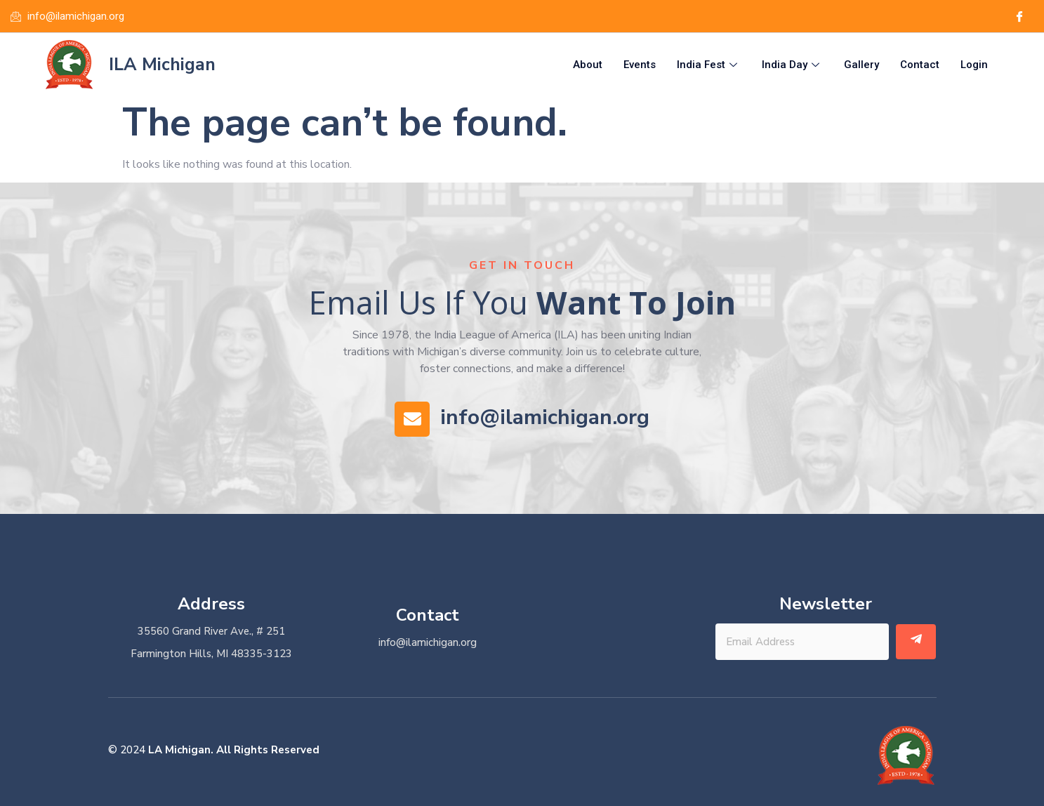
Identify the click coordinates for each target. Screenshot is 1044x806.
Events (639, 64)
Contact (919, 64)
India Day (792, 64)
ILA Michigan (162, 65)
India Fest (709, 64)
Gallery (861, 64)
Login (974, 64)
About (587, 64)
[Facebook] (1018, 16)
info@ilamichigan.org (544, 417)
